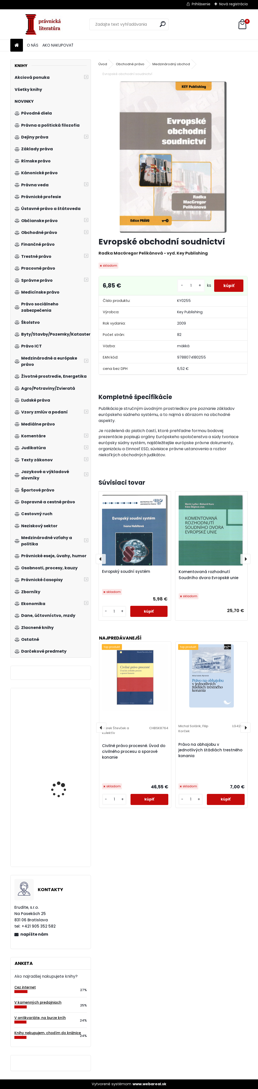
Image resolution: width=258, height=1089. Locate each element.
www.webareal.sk (149, 1083)
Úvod (103, 64)
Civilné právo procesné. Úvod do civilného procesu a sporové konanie (133, 751)
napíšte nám (34, 934)
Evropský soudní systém (126, 571)
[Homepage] (16, 45)
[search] (163, 24)
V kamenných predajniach (37, 1002)
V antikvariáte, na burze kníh (40, 1017)
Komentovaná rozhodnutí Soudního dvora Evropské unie (208, 574)
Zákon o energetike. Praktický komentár (60, 849)
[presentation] (101, 559)
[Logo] (45, 24)
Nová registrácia (233, 4)
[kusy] (189, 285)
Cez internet (25, 987)
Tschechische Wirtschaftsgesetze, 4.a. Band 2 (65, 731)
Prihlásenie (201, 4)
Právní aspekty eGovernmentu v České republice (63, 782)
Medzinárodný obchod (171, 64)
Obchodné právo (130, 64)
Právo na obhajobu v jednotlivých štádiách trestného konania (210, 750)
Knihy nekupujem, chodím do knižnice (47, 1033)
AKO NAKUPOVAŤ (57, 45)
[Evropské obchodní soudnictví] (173, 157)
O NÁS (32, 45)
